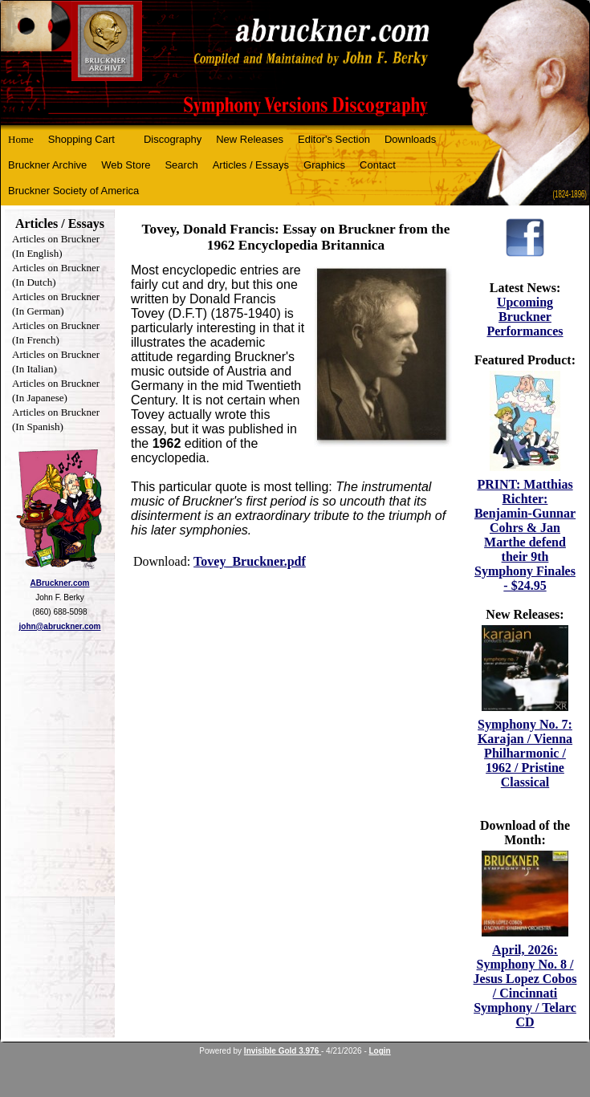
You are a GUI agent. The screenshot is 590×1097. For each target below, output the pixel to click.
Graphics (324, 165)
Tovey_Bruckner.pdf (249, 561)
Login (380, 1050)
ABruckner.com (60, 583)
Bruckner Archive (47, 165)
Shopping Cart (81, 139)
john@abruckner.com (60, 626)
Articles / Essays (251, 165)
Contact (378, 165)
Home (21, 139)
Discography (172, 139)
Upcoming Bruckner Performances (524, 316)
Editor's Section (334, 139)
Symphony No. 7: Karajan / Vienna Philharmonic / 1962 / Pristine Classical (525, 753)
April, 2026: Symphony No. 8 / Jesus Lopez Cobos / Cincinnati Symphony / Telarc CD (525, 986)
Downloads (410, 139)
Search (181, 165)
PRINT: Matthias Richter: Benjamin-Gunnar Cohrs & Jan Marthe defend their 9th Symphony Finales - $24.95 (525, 534)
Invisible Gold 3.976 (282, 1050)
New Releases (249, 139)
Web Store (125, 165)
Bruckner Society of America (73, 191)
